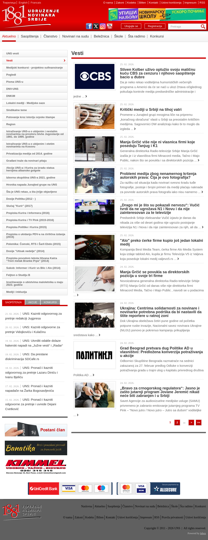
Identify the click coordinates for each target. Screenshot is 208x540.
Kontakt (154, 2)
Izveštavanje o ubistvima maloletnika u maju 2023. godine (34, 283)
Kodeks (132, 2)
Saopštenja (29, 36)
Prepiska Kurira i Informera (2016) (28, 213)
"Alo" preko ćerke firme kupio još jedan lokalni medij (161, 242)
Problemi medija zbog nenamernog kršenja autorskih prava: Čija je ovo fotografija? (158, 176)
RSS (202, 2)
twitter (96, 26)
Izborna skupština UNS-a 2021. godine (30, 177)
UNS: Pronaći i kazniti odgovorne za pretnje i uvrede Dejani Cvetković (30, 404)
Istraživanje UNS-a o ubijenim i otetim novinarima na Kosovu (30, 145)
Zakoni (120, 2)
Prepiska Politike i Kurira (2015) (26, 227)
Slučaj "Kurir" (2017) (19, 206)
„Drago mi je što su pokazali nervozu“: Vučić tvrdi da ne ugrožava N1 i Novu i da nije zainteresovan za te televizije (159, 209)
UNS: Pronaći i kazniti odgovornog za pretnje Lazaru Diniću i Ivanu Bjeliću (31, 372)
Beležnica (101, 36)
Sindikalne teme (16, 110)
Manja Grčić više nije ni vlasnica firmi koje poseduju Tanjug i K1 (157, 144)
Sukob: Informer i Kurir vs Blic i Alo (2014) (33, 268)
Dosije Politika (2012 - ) (21, 198)
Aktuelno (9, 36)
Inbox (203, 533)
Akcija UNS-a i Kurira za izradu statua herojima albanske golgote (30, 169)
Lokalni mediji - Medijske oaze (25, 103)
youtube (109, 26)
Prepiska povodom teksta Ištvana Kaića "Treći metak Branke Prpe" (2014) (31, 259)
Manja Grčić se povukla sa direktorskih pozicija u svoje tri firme (154, 274)
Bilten (143, 2)
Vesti (9, 60)
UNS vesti (12, 53)
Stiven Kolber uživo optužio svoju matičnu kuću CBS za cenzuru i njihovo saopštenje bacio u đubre (157, 73)
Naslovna (86, 506)
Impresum (190, 2)
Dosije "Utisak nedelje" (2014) (25, 251)
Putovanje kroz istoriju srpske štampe (30, 117)
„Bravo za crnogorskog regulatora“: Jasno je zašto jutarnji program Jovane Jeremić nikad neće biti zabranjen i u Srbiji (160, 392)
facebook (89, 26)
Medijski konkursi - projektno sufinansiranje (34, 67)
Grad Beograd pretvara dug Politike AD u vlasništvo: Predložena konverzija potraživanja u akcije (161, 352)
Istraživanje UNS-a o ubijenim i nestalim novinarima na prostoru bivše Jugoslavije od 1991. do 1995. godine (35, 134)
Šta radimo (136, 36)
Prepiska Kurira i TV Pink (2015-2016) (30, 220)
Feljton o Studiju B (18, 275)
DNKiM (10, 96)
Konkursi (157, 36)
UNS (30, 17)
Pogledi (11, 74)
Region (10, 124)
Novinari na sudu (75, 36)
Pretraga (204, 26)
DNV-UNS (12, 88)
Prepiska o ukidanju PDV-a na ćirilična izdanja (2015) (35, 235)
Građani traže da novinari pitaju (26, 160)
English (23, 2)
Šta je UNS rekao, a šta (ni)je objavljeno (31, 191)
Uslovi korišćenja (171, 2)
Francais (36, 2)
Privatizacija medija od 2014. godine (29, 153)
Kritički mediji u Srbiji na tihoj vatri (151, 109)
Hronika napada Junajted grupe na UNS (31, 184)
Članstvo (50, 36)
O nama (108, 2)
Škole (118, 36)
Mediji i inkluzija (16, 292)
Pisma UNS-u (14, 81)
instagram (103, 26)
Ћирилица (9, 2)
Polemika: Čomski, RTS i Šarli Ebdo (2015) (33, 244)
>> (198, 422)
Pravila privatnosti (172, 517)
